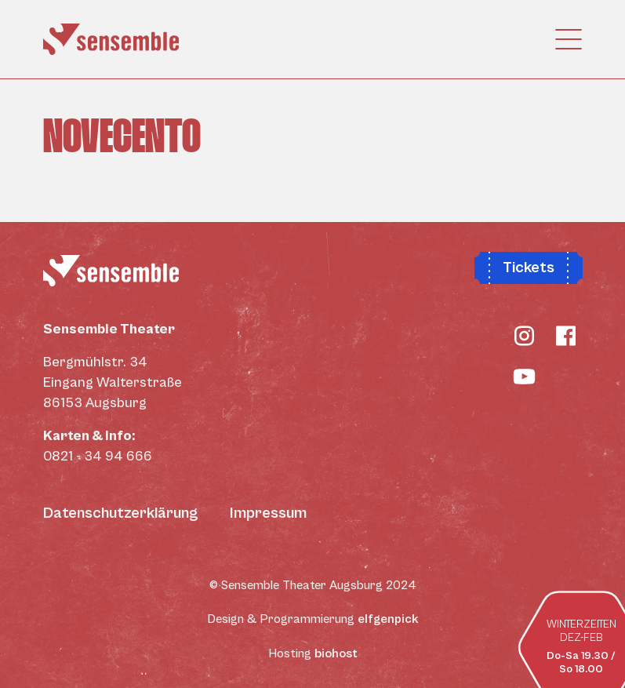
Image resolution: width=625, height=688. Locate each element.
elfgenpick (388, 619)
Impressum (268, 513)
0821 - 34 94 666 (97, 456)
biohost (336, 653)
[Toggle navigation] (564, 39)
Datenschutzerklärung (120, 513)
